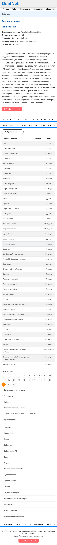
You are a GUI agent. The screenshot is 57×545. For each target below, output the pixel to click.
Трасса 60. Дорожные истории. (14, 259)
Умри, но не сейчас (10, 289)
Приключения (48, 349)
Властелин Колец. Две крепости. (15, 314)
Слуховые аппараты (12, 493)
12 (9, 380)
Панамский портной (10, 279)
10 (50, 375)
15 (24, 380)
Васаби (5, 344)
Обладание (7, 214)
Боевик (49, 164)
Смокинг (6, 274)
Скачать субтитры (12, 109)
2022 (24, 126)
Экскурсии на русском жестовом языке (20, 414)
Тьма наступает (8, 184)
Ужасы (49, 184)
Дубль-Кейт (7, 234)
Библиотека (9, 505)
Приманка (7, 334)
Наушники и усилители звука (15, 499)
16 (29, 380)
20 (50, 380)
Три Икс (6, 329)
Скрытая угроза (9, 309)
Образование (37, 9)
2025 (5, 126)
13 (14, 380)
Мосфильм (8, 396)
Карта (16, 536)
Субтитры (6, 14)
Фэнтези (49, 304)
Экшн (49, 194)
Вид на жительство (10, 229)
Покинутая (7, 159)
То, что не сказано (9, 244)
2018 (49, 126)
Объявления (50, 9)
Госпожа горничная (10, 153)
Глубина (6, 204)
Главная (6, 9)
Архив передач (10, 420)
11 (3, 380)
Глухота (7, 487)
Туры (6, 457)
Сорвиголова (8, 219)
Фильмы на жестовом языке (15, 408)
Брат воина (7, 264)
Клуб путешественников (14, 516)
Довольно (7, 249)
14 (19, 380)
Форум (6, 463)
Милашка (6, 324)
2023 (17, 126)
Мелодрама (48, 224)
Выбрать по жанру (12, 132)
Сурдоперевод (10, 475)
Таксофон (6, 169)
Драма (48, 199)
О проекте (27, 525)
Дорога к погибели (10, 239)
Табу (4, 143)
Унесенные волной (10, 224)
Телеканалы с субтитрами (14, 390)
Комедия (48, 153)
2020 (36, 126)
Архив (49, 525)
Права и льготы (10, 481)
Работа (14, 9)
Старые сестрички (10, 189)
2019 (43, 126)
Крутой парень (8, 294)
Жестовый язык (10, 510)
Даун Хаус (7, 174)
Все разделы (39, 525)
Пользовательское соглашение (31, 536)
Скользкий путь (9, 148)
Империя (6, 179)
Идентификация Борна (11, 339)
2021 (30, 126)
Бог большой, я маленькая (13, 254)
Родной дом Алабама (11, 209)
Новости (7, 427)
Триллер (49, 143)
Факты (17, 525)
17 (34, 380)
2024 (11, 126)
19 (44, 380)
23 (14, 384)
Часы (5, 199)
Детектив (49, 339)
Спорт (6, 439)
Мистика (49, 259)
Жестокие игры (9, 364)
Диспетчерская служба (13, 469)
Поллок (6, 299)
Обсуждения (9, 433)
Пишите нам (7, 525)
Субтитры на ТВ (10, 451)
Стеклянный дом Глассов (12, 269)
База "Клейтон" (8, 164)
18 (39, 380)
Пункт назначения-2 (10, 194)
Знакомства (25, 9)
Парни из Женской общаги (13, 319)
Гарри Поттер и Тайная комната (14, 304)
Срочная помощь (28, 540)
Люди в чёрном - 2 (10, 284)
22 (9, 384)
